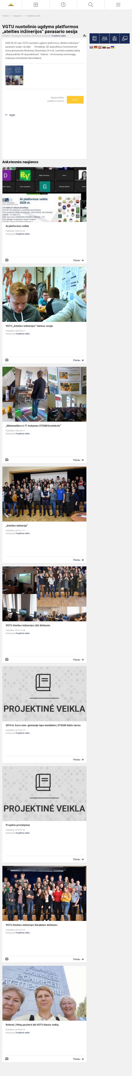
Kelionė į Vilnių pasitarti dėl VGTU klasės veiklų (32, 1024)
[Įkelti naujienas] (36, 4)
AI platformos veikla (17, 226)
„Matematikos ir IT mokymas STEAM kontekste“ (33, 425)
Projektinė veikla (33, 16)
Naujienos (18, 16)
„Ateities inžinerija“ (17, 525)
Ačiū (75, 99)
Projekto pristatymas (18, 825)
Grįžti (12, 115)
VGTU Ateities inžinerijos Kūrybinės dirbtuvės (31, 925)
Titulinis (5, 16)
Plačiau (76, 260)
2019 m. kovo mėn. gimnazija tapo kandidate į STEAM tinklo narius (43, 725)
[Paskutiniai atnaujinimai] (63, 4)
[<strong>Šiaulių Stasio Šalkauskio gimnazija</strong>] (11, 4)
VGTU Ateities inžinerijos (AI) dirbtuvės (28, 625)
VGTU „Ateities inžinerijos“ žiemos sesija (29, 326)
